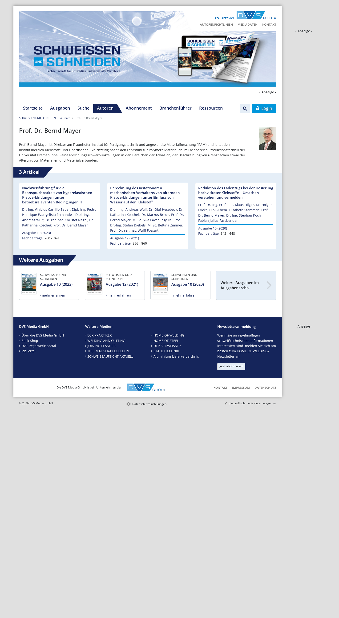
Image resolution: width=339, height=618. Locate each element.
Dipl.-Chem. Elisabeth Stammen (234, 210)
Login (264, 108)
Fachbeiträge (32, 238)
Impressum (241, 387)
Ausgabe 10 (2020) (212, 228)
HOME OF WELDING (168, 335)
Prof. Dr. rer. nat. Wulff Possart (134, 230)
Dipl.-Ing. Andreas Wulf (128, 209)
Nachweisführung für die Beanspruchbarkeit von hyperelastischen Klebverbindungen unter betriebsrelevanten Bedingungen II (57, 195)
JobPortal (28, 351)
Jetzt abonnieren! (231, 366)
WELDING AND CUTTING (106, 340)
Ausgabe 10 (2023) (36, 232)
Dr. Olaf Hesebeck (163, 209)
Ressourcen (211, 108)
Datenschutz (265, 387)
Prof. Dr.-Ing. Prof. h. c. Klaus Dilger (226, 204)
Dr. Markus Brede (155, 214)
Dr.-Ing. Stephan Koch (243, 215)
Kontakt (269, 24)
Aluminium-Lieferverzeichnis (176, 356)
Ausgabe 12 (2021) (124, 238)
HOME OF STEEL (166, 340)
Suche (83, 108)
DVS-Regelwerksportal (38, 346)
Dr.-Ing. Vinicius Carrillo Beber (46, 209)
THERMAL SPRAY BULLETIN (108, 351)
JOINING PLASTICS (101, 346)
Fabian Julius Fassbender (218, 220)
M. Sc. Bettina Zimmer (165, 225)
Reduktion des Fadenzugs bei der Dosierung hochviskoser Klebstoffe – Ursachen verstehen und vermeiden (235, 193)
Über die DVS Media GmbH (42, 335)
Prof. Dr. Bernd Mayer (70, 225)
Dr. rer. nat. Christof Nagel (66, 220)
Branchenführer (175, 108)
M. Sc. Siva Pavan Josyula (152, 220)
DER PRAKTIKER (99, 335)
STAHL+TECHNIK (166, 351)
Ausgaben (60, 108)
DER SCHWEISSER (167, 346)
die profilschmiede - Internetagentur (252, 403)
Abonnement (139, 108)
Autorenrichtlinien (216, 24)
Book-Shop (29, 340)
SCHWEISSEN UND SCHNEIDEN (37, 118)
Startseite (33, 108)
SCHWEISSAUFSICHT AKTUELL (110, 356)
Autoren (105, 108)
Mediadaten (248, 24)
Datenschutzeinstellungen (149, 404)
